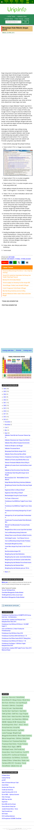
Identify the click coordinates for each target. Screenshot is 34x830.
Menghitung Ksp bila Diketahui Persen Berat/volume (18, 562)
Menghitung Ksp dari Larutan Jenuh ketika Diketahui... (18, 557)
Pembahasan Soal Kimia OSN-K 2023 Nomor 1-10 (14, 636)
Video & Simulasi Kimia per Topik (10, 782)
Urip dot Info (18, 828)
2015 (4, 419)
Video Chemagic (6, 797)
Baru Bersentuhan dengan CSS (12, 551)
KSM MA (4, 722)
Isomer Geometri (6, 719)
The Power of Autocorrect (11, 498)
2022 (4, 400)
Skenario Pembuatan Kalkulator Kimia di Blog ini (17, 462)
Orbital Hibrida (25, 738)
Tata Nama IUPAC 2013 (8, 763)
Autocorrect (12, 697)
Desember (8, 422)
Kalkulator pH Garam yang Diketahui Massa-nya (17, 459)
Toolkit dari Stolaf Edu (7, 789)
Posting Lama (27, 350)
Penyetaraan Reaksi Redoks (9, 744)
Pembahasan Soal (7, 741)
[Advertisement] (17, 54)
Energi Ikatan (19, 705)
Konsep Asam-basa (7, 727)
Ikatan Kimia (26, 716)
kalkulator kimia (15, 766)
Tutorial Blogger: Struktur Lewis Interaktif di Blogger (16, 285)
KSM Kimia (25, 719)
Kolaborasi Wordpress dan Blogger (14, 445)
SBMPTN (19, 746)
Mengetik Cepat (17, 733)
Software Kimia (17, 760)
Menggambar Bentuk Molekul (9, 735)
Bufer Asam (5, 702)
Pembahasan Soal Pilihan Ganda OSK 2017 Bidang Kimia (16, 638)
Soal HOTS (26, 752)
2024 (4, 394)
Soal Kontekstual (6, 757)
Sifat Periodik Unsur (19, 749)
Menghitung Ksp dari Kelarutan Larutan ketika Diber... (18, 559)
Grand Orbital (5, 785)
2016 (4, 416)
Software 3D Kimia (7, 760)
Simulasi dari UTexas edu (8, 787)
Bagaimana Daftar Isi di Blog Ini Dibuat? (15, 490)
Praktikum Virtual (6, 746)
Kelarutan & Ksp (21, 722)
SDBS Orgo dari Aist (7, 799)
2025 (4, 391)
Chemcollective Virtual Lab (8, 806)
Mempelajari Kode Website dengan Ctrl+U (15, 451)
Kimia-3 (26, 724)
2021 (4, 402)
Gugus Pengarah (23, 713)
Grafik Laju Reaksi (6, 713)
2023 (4, 397)
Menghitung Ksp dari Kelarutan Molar (14, 565)
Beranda (18, 350)
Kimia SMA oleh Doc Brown (9, 804)
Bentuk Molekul (20, 697)
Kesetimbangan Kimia (7, 724)
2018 (4, 411)
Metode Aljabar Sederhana (25, 735)
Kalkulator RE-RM (12, 722)
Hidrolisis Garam (6, 716)
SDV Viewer (5, 813)
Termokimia (18, 763)
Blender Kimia (26, 700)
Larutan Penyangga (7, 733)
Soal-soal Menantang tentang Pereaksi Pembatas (17, 541)
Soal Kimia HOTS (6, 755)
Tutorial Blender (6, 766)
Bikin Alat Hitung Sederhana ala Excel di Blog (14, 291)
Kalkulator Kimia (21, 16)
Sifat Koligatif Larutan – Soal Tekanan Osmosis (17, 538)
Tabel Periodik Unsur (7, 811)
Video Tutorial (19, 19)
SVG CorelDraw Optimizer (8, 816)
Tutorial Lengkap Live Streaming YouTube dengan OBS (16, 282)
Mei (6, 430)
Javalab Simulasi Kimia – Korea (10, 809)
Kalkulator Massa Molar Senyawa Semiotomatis (17, 443)
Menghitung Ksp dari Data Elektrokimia (14, 554)
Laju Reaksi (21, 730)
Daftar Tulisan (11, 16)
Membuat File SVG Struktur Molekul (11, 280)
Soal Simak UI (24, 757)
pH (21, 766)
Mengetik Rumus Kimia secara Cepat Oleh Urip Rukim (18, 529)
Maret (6, 572)
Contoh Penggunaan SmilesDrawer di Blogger (14, 288)
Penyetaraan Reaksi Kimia (19, 741)
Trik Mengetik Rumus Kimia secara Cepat (12, 595)
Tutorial (17, 259)
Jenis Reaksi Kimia (16, 719)
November (8, 424)
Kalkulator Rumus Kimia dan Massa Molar (15, 454)
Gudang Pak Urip (6, 777)
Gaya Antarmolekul (17, 708)
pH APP (4, 780)
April (6, 433)
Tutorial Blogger (26, 259)
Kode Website (11, 259)
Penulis (27, 19)
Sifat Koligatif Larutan (7, 749)
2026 (4, 388)
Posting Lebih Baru (8, 350)
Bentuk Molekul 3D (7, 700)
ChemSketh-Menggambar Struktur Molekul (12, 592)
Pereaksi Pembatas (23, 744)
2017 (4, 414)
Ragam (14, 746)
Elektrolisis (12, 705)
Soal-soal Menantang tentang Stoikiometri (16, 532)
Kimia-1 (16, 724)
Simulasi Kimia (9, 19)
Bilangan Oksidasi (17, 700)
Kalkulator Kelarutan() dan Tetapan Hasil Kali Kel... (17, 440)
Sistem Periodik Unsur (16, 752)
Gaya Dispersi (15, 711)
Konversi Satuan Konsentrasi (9, 730)
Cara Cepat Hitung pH (21, 702)
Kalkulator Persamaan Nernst (12, 448)
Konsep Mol (16, 727)
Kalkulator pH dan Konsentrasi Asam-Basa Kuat (17, 470)
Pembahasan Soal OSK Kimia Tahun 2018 (12, 633)
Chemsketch (5, 705)
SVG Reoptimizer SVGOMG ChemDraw (11, 818)
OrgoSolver (5, 801)
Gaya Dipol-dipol (6, 711)
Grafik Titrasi (15, 713)
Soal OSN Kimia (16, 757)
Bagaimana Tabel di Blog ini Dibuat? (14, 493)
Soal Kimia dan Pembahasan (19, 755)
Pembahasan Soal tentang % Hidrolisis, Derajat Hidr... (18, 457)
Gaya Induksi (23, 711)
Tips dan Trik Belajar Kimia (8, 590)
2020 (4, 405)
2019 (4, 408)
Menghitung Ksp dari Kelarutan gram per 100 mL (17, 568)
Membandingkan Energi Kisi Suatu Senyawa (16, 495)
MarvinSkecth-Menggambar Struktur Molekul (13, 597)
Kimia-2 (21, 724)
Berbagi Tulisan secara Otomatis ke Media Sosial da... (18, 535)
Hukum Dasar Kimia (17, 716)
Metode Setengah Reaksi (8, 738)
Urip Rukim (11, 257)
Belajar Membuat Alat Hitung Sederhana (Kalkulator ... (18, 482)
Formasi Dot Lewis (7, 708)
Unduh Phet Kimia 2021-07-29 (9, 792)
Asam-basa (5, 697)
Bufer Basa (12, 702)
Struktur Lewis (25, 760)
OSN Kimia (18, 738)
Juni (6, 427)
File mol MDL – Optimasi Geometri (10, 794)
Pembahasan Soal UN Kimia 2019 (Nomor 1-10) (14, 641)
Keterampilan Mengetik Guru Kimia (13, 543)
